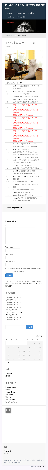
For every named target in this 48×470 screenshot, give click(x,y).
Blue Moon (16, 171)
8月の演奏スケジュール (13, 320)
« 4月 (7, 362)
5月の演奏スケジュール (13, 297)
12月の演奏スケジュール (14, 310)
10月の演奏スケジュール (14, 315)
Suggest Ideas (10, 392)
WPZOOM (41, 466)
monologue (10, 17)
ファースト (17, 184)
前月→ (22, 83)
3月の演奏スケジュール (13, 302)
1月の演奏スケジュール (20, 43)
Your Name (9, 247)
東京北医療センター (19, 176)
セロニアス (17, 198)
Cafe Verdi (9, 373)
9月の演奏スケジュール (13, 317)
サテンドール (17, 157)
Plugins (8, 389)
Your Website (9, 261)
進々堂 (8, 376)
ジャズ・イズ (17, 99)
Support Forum (10, 394)
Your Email (9, 254)
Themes (8, 397)
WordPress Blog (11, 399)
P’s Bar (15, 192)
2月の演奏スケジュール (13, 305)
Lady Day (16, 86)
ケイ (14, 149)
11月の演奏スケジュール (14, 312)
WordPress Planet (11, 402)
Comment (8, 226)
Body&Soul (16, 91)
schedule (31, 13)
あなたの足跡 (21, 17)
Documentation (11, 387)
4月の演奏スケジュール (13, 300)
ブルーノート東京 (19, 105)
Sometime (16, 144)
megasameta (20, 13)
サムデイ (16, 165)
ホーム (17, 35)
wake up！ (10, 13)
